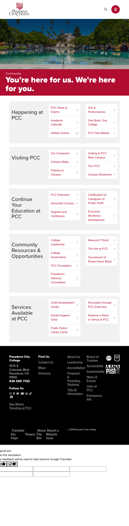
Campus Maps (60, 162)
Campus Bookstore (100, 175)
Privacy (31, 437)
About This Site (42, 437)
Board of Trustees (93, 360)
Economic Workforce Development (96, 216)
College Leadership (58, 243)
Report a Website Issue (53, 437)
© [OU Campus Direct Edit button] (68, 430)
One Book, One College (97, 122)
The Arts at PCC (98, 249)
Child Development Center (63, 306)
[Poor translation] (12, 469)
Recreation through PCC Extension (100, 306)
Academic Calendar (57, 122)
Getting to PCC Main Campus (97, 155)
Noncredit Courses (62, 203)
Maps (42, 369)
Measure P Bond (98, 241)
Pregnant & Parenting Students (74, 380)
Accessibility (95, 367)
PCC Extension (60, 195)
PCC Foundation (61, 266)
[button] (115, 9)
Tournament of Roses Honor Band (100, 260)
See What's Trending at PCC (20, 407)
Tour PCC (94, 166)
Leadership (75, 363)
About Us (73, 358)
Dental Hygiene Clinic (60, 318)
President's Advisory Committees (58, 279)
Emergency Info (94, 399)
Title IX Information (75, 393)
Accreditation (76, 369)
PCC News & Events (59, 110)
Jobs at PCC (92, 389)
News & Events (92, 380)
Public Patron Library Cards (59, 331)
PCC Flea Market (99, 133)
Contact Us (46, 363)
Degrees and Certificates (59, 214)
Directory (44, 374)
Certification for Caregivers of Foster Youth (97, 199)
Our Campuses (60, 153)
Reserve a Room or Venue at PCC (98, 318)
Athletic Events (60, 133)
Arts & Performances (96, 110)
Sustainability (96, 372)
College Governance (58, 256)
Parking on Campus (57, 173)
